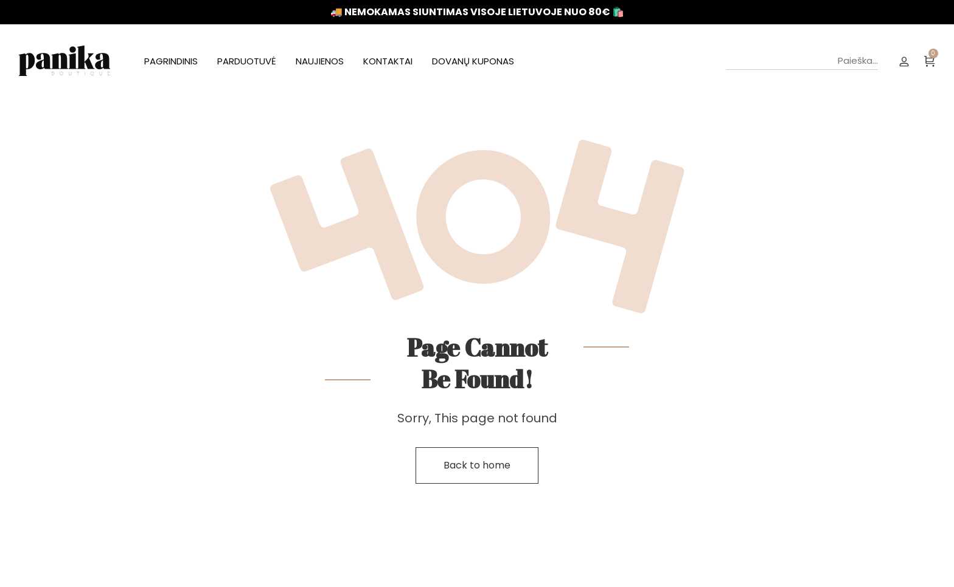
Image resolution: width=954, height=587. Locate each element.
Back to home (477, 465)
